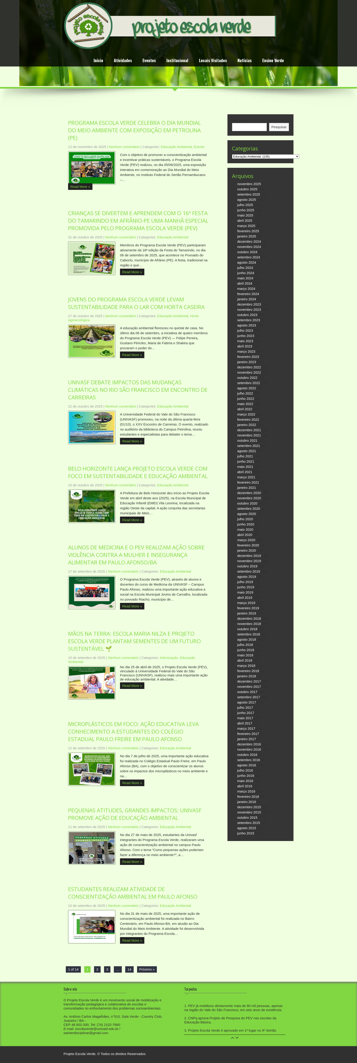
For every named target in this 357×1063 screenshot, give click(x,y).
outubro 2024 (247, 252)
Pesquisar (239, 121)
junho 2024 (245, 273)
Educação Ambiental (176, 147)
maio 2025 (245, 215)
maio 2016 (245, 781)
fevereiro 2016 (248, 796)
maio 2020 (245, 529)
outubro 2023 (247, 315)
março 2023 (246, 351)
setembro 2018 (248, 634)
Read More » (80, 187)
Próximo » (147, 969)
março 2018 (246, 666)
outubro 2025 (247, 189)
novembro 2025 (249, 184)
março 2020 (246, 540)
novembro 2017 (249, 686)
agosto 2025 (246, 199)
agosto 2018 (246, 639)
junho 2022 (245, 398)
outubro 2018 (247, 629)
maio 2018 (245, 655)
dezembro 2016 (249, 744)
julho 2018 (245, 645)
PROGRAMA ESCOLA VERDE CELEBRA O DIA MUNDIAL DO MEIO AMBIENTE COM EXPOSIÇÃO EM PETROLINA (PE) (134, 130)
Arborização (169, 658)
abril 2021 (244, 472)
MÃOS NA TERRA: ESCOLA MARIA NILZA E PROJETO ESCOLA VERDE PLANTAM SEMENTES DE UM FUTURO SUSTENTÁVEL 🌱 (134, 641)
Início (98, 61)
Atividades (123, 61)
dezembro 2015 (249, 807)
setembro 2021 (248, 446)
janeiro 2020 (246, 550)
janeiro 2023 (246, 362)
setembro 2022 (248, 383)
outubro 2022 (247, 378)
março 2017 (246, 728)
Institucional (177, 61)
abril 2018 (244, 660)
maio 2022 (245, 404)
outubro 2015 (247, 817)
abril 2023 (244, 346)
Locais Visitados (213, 61)
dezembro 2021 (249, 430)
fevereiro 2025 (248, 231)
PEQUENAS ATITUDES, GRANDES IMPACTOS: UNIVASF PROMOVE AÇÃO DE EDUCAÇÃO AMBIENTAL (134, 813)
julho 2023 (245, 330)
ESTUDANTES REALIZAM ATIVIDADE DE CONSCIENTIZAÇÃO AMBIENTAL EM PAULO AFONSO (132, 892)
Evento (199, 147)
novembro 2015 (249, 812)
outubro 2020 (247, 503)
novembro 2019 (249, 561)
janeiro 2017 (246, 739)
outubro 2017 (247, 692)
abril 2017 (244, 723)
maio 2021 (245, 467)
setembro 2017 (248, 697)
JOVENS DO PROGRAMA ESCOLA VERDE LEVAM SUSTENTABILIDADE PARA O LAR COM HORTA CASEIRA (136, 303)
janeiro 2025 (246, 236)
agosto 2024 (246, 262)
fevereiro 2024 (248, 294)
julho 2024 (245, 268)
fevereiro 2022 (248, 419)
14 (129, 969)
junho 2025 (245, 210)
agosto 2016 (246, 765)
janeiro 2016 (246, 802)
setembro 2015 (248, 823)
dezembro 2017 (249, 681)
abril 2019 (244, 597)
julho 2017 (245, 707)
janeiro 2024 (246, 299)
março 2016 (246, 791)
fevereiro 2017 (248, 734)
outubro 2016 (247, 755)
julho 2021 (245, 456)
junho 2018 (245, 650)
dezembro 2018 (249, 618)
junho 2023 (245, 336)
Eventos (149, 61)
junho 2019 (245, 587)
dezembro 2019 (249, 556)
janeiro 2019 (246, 613)
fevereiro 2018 (248, 671)
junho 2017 (245, 713)
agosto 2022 (246, 388)
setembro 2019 (248, 571)
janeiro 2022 (246, 425)
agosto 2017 (246, 702)
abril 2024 (244, 283)
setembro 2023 (248, 320)
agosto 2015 (246, 828)
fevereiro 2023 (248, 357)
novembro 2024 (249, 247)
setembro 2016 (248, 760)
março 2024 (246, 289)
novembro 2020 (249, 498)
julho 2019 (245, 582)
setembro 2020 (248, 508)
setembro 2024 (248, 257)
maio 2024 (245, 278)
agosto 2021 (246, 451)
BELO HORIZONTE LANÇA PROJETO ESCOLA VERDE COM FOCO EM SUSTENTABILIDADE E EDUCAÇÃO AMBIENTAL (138, 472)
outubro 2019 (247, 566)
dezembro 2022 (249, 367)
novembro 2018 (249, 624)
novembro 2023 (249, 309)
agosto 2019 (246, 577)
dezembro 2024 (249, 241)
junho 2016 (245, 775)
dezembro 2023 (249, 304)
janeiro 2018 (246, 676)
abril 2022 (244, 409)
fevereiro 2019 (248, 608)
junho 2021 (245, 461)
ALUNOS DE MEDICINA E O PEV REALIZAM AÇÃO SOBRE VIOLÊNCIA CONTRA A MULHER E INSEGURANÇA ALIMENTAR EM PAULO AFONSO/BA (136, 554)
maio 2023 (245, 341)
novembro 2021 (249, 435)
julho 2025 (245, 205)
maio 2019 (245, 592)
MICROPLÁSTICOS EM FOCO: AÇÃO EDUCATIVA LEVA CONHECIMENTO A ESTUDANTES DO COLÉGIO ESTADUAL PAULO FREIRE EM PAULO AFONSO (133, 731)
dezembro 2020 (249, 493)
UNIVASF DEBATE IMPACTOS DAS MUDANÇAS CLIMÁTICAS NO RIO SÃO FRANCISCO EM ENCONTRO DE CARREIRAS (138, 389)
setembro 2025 (248, 194)
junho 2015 (245, 833)
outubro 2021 (247, 440)
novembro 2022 (249, 372)
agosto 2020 (246, 514)
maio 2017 (245, 718)
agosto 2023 (246, 325)
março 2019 (246, 603)
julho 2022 (245, 393)
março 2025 (246, 226)
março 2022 (246, 414)
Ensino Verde (273, 61)
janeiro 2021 (246, 487)
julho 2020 (245, 519)
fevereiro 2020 (248, 545)
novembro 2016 (249, 749)
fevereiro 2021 (248, 482)
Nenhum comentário (124, 147)
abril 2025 (244, 220)
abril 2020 (244, 535)
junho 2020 (245, 524)
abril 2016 (244, 786)
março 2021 (246, 477)
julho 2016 (245, 770)
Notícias (244, 61)
